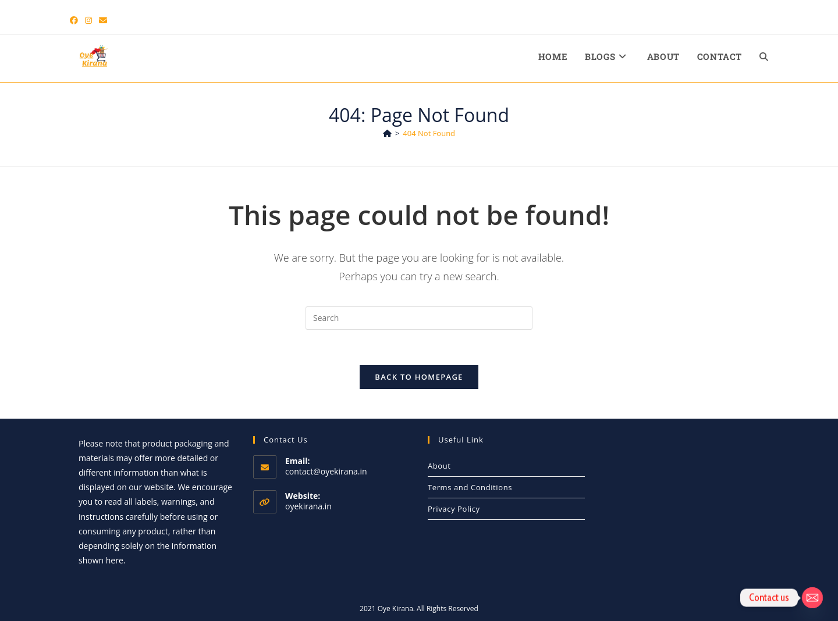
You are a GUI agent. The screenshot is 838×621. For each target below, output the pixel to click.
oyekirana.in (308, 506)
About (439, 466)
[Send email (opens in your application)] (103, 20)
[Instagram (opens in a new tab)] (88, 20)
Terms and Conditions (470, 487)
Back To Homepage (419, 377)
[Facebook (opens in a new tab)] (75, 20)
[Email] (812, 597)
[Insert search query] (419, 318)
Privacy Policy (454, 509)
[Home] (387, 133)
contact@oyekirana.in (326, 471)
